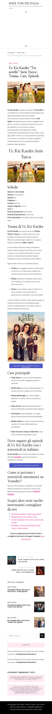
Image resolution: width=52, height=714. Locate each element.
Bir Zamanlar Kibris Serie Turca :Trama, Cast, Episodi (18, 621)
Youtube (17, 457)
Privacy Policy (37, 709)
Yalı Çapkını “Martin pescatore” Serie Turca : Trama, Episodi (18, 590)
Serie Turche (13, 63)
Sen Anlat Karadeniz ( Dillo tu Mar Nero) (26, 514)
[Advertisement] (26, 29)
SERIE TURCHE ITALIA (24, 3)
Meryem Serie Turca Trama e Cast (24, 517)
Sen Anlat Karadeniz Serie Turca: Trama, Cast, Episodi (19, 606)
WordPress (28, 709)
